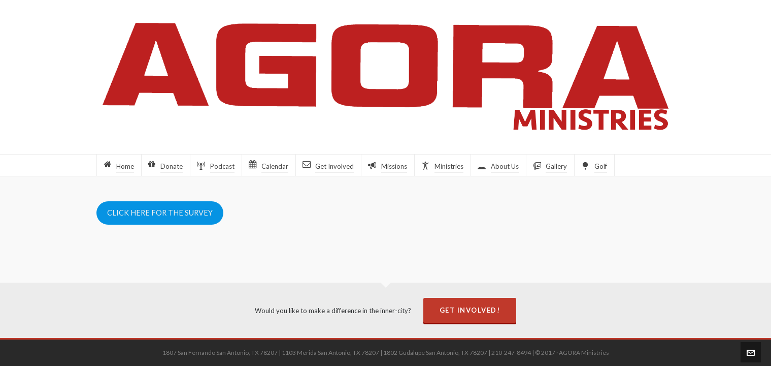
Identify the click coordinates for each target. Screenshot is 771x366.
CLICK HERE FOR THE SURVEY (160, 212)
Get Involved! (470, 310)
